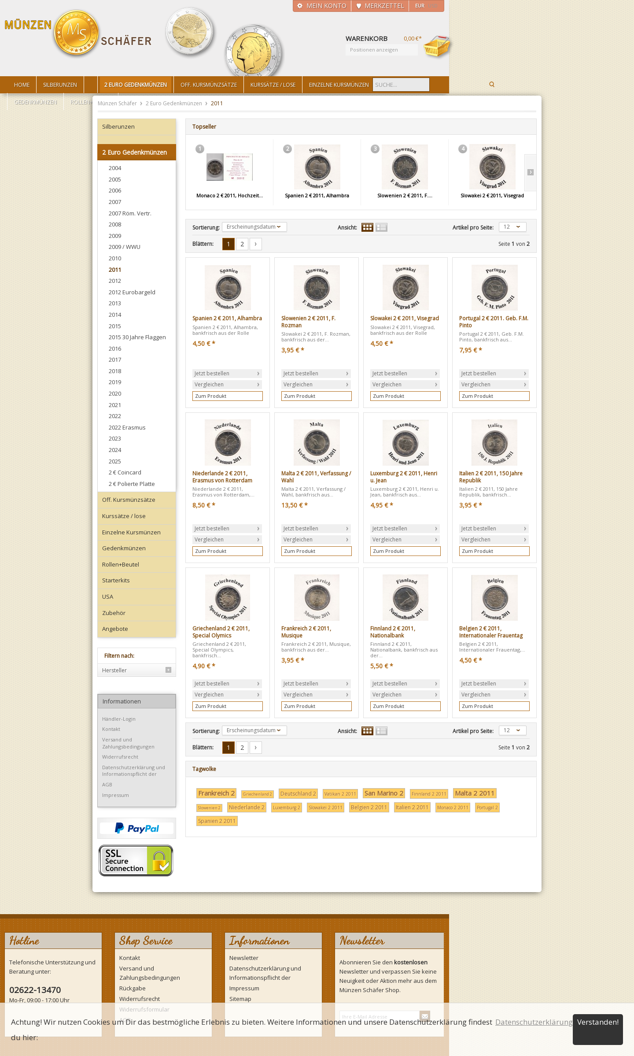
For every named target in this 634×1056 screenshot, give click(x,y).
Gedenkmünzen (124, 548)
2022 (115, 416)
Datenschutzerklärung (534, 1022)
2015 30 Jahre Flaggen (137, 337)
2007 (115, 202)
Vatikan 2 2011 (340, 794)
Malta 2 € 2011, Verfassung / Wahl (316, 477)
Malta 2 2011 (475, 793)
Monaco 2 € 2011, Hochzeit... (229, 195)
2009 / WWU (124, 247)
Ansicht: (347, 227)
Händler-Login (119, 718)
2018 (115, 371)
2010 (115, 258)
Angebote (115, 629)
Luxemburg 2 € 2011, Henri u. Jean (403, 477)
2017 (115, 359)
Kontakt (111, 729)
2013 (115, 303)
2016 (115, 348)
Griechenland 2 (257, 794)
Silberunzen (118, 126)
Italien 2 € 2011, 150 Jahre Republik (491, 477)
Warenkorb (438, 47)
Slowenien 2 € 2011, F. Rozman (308, 322)
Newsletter (243, 958)
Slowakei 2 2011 (326, 807)
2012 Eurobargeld (132, 292)
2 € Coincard (125, 472)
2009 (115, 236)
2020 (115, 393)
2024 (115, 450)
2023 (115, 438)
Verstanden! (598, 1022)
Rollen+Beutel (120, 564)
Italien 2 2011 (412, 807)
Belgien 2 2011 (369, 807)
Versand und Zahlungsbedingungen (128, 743)
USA (107, 596)
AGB (107, 784)
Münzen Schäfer (78, 34)
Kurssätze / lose (124, 516)
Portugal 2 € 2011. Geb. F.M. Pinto (493, 322)
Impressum (115, 795)
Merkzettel (384, 5)
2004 (115, 168)
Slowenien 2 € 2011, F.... (404, 195)
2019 (115, 382)
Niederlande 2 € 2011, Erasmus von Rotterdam (222, 477)
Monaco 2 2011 (452, 807)
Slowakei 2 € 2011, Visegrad (492, 195)
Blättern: (203, 244)
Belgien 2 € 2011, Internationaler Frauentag (491, 632)
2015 (115, 326)
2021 (115, 405)
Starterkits (116, 580)
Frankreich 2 (216, 793)
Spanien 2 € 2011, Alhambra (317, 195)
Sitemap (240, 999)
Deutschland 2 (298, 793)
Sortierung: (206, 227)
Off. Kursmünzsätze (128, 500)
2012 (115, 281)
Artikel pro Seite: (473, 227)
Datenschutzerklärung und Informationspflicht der (133, 771)
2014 (115, 315)
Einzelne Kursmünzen (131, 532)
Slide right (530, 172)
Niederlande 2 (247, 807)
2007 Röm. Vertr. (130, 213)
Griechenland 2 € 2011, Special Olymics (221, 632)
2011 (115, 270)
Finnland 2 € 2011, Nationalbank (392, 632)
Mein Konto (326, 5)
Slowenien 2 (209, 808)
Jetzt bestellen (212, 373)
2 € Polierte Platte (132, 484)
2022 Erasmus (127, 427)
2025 (115, 461)
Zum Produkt (210, 396)
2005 (115, 179)
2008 (115, 224)
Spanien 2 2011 (217, 821)
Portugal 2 (487, 807)
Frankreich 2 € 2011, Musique (306, 632)
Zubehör (113, 613)
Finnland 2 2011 (429, 794)
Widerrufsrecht (120, 756)
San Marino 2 (384, 793)
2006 (115, 190)
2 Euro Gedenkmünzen (174, 103)
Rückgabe (132, 988)
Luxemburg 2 (286, 807)
